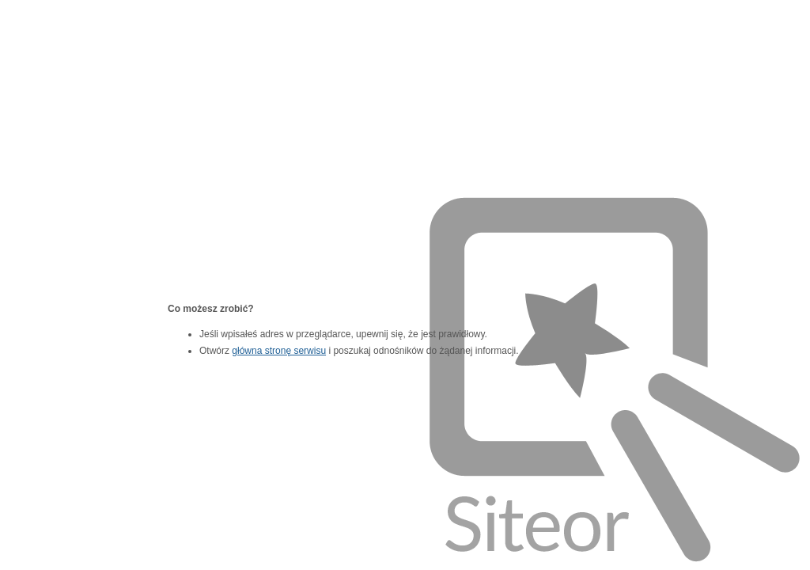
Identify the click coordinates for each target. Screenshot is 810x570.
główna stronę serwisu (279, 350)
